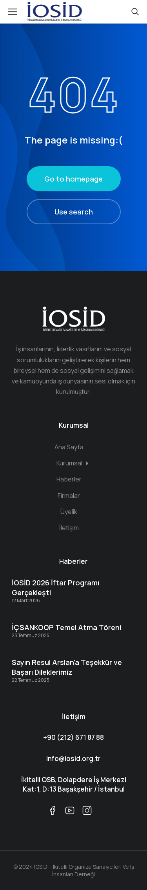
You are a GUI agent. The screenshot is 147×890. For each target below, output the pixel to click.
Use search (73, 211)
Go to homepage (73, 178)
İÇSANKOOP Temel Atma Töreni (66, 627)
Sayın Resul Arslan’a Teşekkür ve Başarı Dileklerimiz (67, 667)
